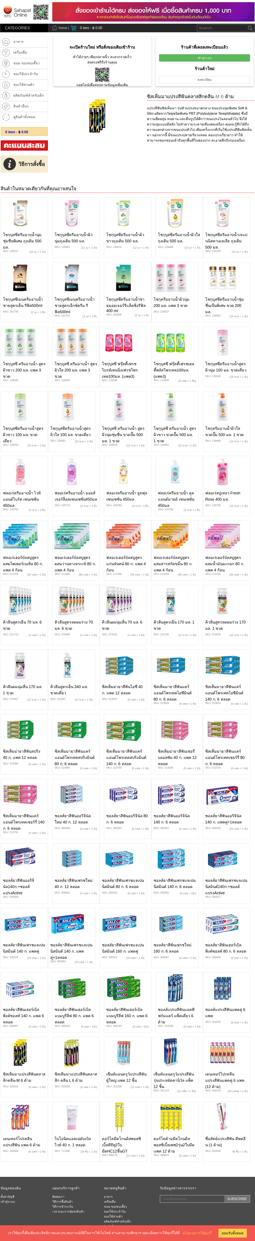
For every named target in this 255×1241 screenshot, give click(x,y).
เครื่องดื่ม (110, 1201)
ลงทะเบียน (205, 79)
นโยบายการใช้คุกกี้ (197, 1233)
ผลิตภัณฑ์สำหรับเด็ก (117, 1221)
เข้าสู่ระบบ (204, 58)
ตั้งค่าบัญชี (7, 1197)
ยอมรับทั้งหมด (232, 1233)
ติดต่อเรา (58, 1197)
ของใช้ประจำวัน (115, 1211)
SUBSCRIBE (237, 1199)
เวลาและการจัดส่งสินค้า (68, 1211)
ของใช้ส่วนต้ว (113, 1216)
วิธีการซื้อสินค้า (62, 1201)
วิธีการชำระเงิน (62, 1206)
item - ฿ (16, 132)
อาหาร (108, 1197)
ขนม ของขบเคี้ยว (115, 1206)
